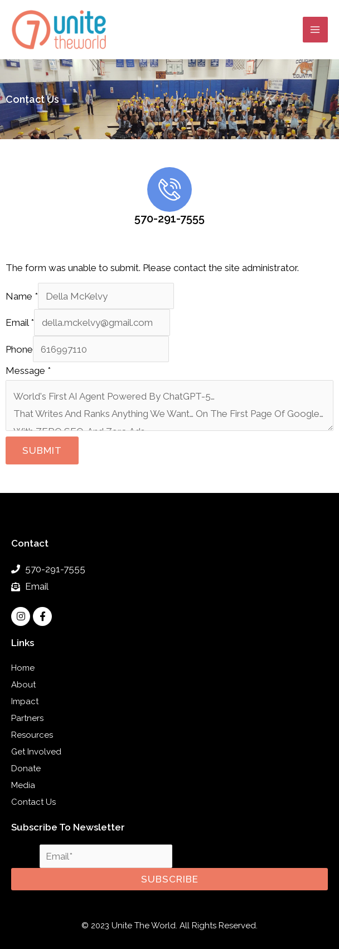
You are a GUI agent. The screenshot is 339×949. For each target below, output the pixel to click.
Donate (26, 768)
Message (28, 370)
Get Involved (36, 752)
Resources (32, 735)
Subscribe (169, 879)
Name (22, 296)
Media (23, 785)
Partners (27, 718)
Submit (42, 450)
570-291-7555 (169, 218)
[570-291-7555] (169, 189)
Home (23, 668)
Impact (24, 701)
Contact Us (33, 802)
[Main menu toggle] (315, 29)
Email (20, 322)
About (23, 685)
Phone (19, 349)
